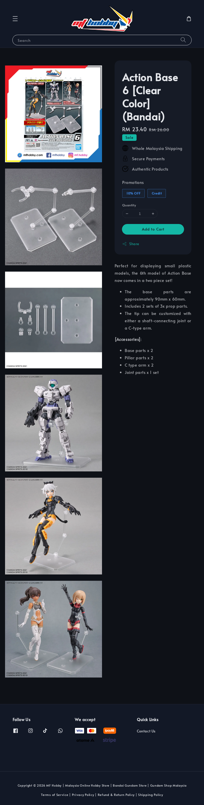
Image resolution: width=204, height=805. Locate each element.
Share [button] (130, 243)
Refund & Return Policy (116, 794)
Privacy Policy (83, 794)
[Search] (183, 40)
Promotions (133, 182)
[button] (15, 18)
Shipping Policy (150, 794)
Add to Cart (153, 229)
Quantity (129, 205)
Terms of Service (54, 794)
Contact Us (146, 731)
